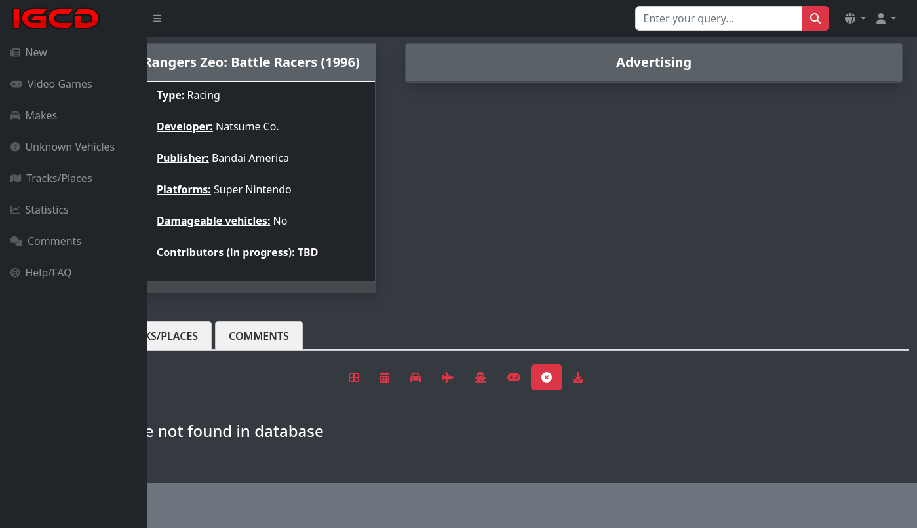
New (28, 52)
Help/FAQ (41, 272)
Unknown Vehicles (62, 147)
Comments (45, 241)
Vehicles (195, 346)
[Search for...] (718, 18)
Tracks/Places (51, 178)
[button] (855, 18)
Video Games (51, 84)
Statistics (39, 209)
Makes (33, 115)
